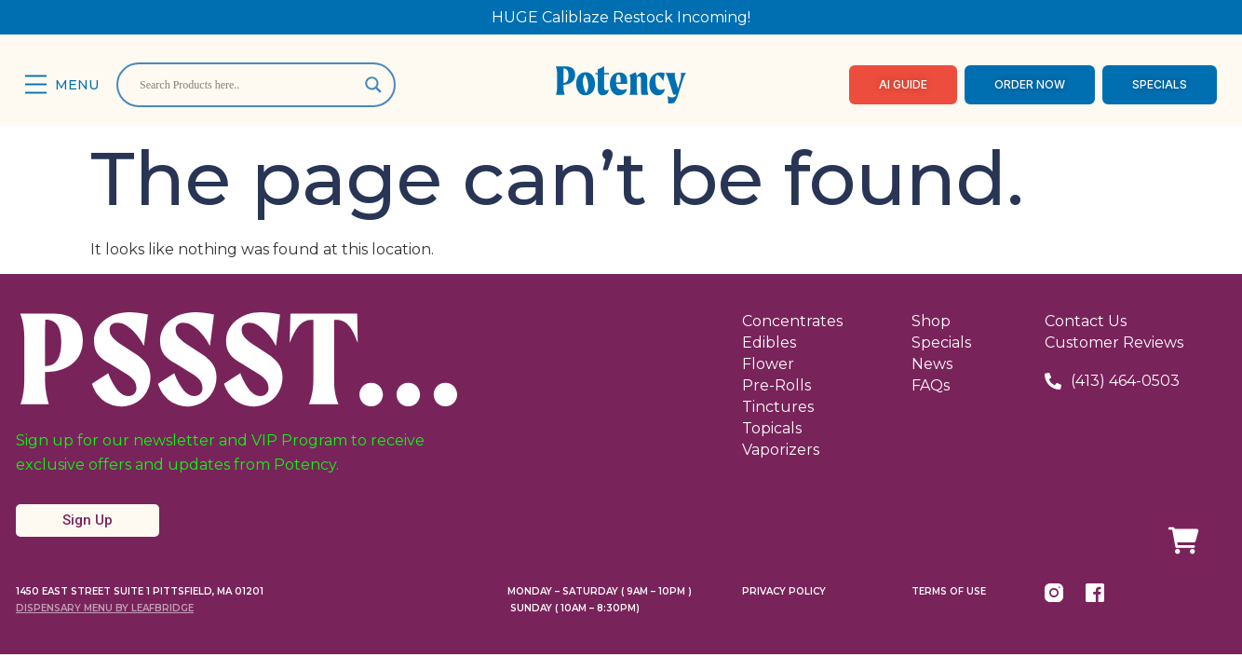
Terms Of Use (948, 591)
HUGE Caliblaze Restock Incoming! (621, 17)
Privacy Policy (784, 591)
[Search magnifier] (373, 85)
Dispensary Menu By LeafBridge (105, 608)
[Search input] (248, 85)
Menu (77, 84)
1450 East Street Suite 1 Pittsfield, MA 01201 (139, 591)
